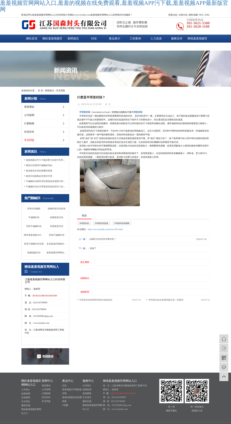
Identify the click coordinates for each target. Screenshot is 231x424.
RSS (201, 15)
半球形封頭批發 (101, 223)
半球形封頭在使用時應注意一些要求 (165, 300)
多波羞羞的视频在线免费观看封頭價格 (57, 244)
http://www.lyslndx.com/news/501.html (105, 229)
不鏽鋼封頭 (33, 217)
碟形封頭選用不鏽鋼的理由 (39, 165)
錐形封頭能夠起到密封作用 (39, 176)
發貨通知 (29, 106)
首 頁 (40, 90)
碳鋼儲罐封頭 (33, 252)
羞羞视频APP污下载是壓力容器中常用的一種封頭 (46, 160)
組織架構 (25, 393)
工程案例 (135, 38)
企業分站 (183, 15)
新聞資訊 (73, 38)
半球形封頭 (84, 223)
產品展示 (114, 38)
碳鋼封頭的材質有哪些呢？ (103, 239)
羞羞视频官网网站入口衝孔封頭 (57, 252)
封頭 (94, 38)
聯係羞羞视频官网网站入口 (197, 42)
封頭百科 (29, 131)
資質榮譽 (25, 397)
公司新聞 (29, 115)
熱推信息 (172, 15)
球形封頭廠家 (33, 208)
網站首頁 (31, 38)
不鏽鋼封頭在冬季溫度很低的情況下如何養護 (46, 186)
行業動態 (29, 123)
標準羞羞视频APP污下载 (34, 235)
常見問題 (60, 90)
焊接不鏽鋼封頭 (56, 235)
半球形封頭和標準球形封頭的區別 (95, 300)
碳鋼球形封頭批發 (56, 208)
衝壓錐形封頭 (56, 217)
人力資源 (156, 38)
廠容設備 (25, 405)
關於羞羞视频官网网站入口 (52, 42)
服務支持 (176, 38)
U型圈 (65, 405)
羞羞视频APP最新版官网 (72, 391)
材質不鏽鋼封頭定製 (34, 244)
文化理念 (25, 401)
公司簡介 (25, 389)
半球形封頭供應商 (121, 223)
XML (207, 15)
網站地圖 (193, 15)
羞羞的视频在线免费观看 (72, 399)
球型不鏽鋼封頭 (34, 226)
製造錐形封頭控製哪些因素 (39, 171)
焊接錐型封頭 (56, 226)
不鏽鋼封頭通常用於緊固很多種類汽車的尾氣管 (46, 181)
